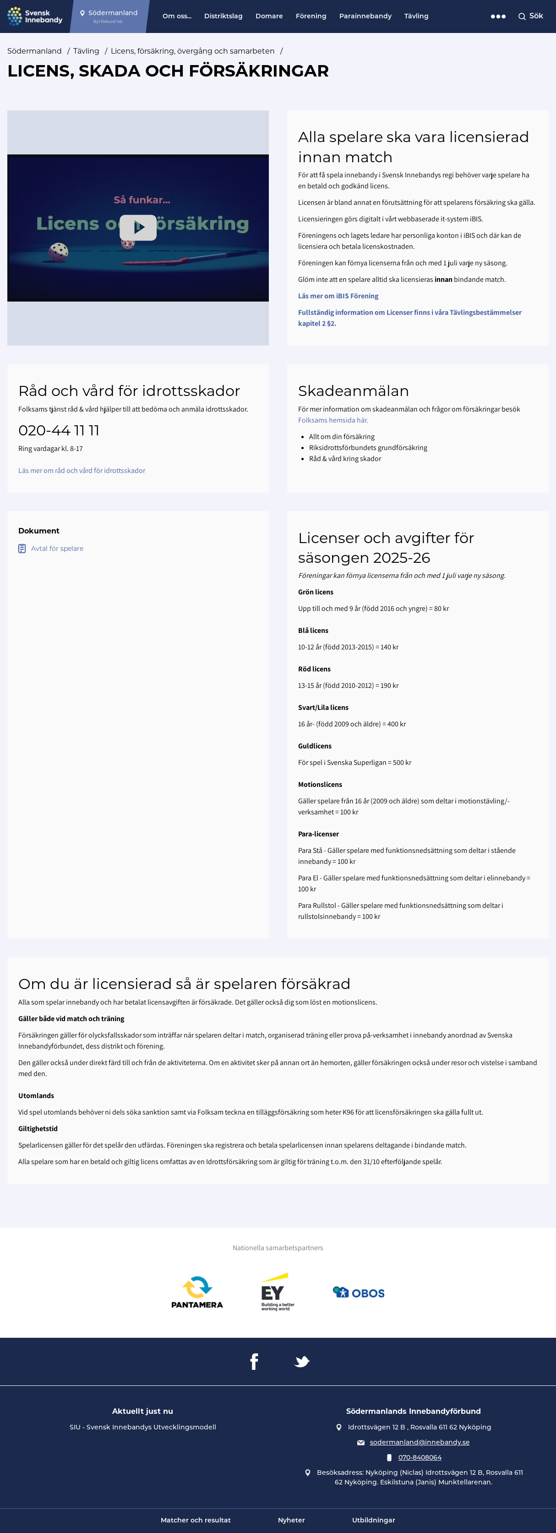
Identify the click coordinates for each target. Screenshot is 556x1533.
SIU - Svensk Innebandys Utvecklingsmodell (143, 1427)
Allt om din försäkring (342, 436)
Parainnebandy (365, 16)
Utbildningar (373, 1520)
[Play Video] (138, 228)
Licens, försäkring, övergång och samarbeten (193, 51)
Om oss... (177, 16)
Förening (311, 16)
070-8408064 (420, 1457)
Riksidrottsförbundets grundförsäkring (368, 447)
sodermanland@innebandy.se (420, 1442)
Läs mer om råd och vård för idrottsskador (81, 470)
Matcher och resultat (196, 1520)
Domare (269, 16)
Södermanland (34, 51)
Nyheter (291, 1520)
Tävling (416, 16)
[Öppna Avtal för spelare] (138, 549)
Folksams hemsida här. (333, 420)
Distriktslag (223, 16)
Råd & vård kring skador (345, 458)
